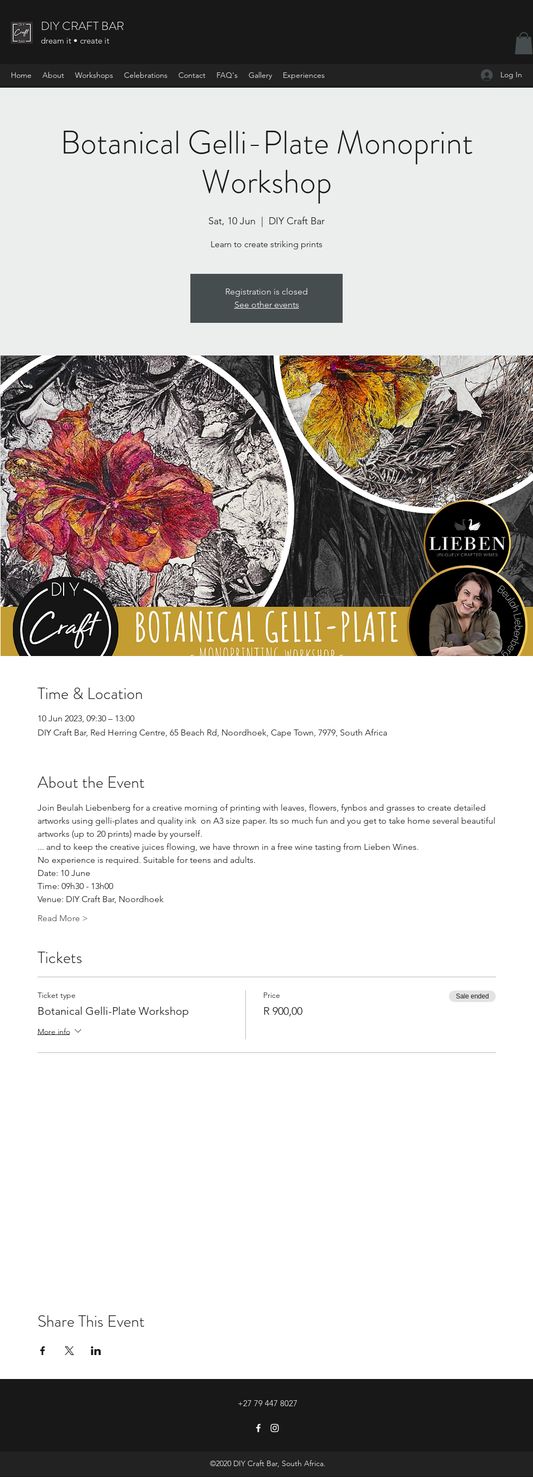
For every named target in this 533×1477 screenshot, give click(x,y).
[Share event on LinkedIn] (96, 1350)
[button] (524, 43)
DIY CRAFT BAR (82, 25)
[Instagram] (274, 1428)
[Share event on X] (69, 1350)
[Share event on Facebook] (43, 1350)
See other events (266, 304)
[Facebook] (258, 1428)
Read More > (63, 918)
